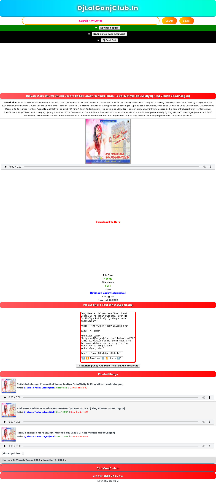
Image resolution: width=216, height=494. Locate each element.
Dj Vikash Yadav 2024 (26, 470)
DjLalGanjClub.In (108, 8)
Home (6, 470)
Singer (186, 21)
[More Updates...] (12, 464)
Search (169, 21)
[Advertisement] (108, 68)
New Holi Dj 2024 (53, 470)
